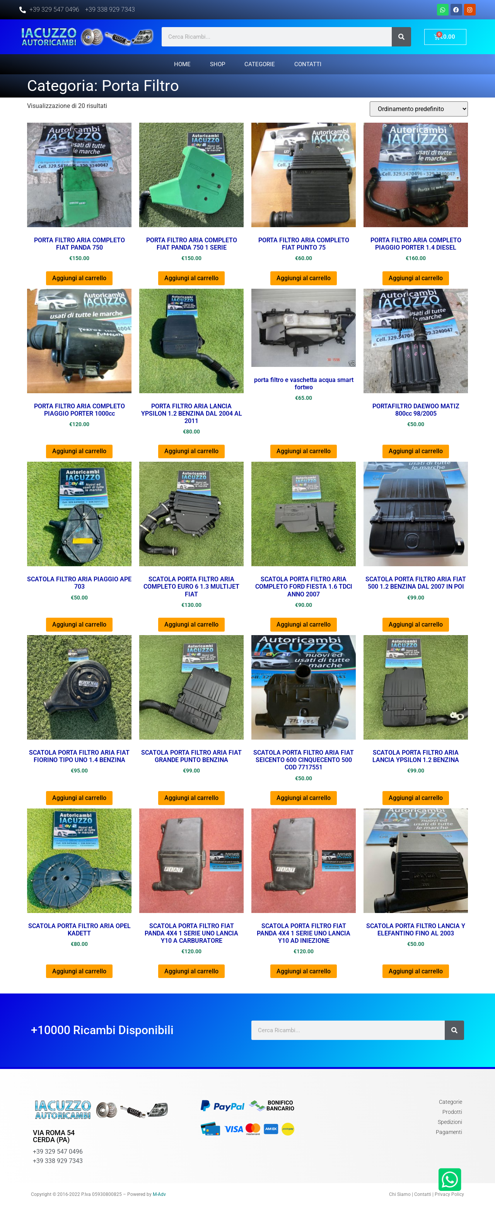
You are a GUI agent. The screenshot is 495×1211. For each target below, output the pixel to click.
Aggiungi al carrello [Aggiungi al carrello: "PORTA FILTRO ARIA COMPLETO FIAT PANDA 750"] (79, 278)
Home (182, 64)
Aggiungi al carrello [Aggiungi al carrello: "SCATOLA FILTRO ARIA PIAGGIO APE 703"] (79, 624)
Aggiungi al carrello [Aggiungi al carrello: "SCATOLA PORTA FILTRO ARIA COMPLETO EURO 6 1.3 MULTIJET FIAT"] (191, 624)
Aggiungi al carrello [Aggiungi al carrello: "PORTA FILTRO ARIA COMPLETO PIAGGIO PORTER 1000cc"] (79, 451)
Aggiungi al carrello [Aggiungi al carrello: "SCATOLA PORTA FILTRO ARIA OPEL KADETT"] (79, 971)
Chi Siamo (400, 1194)
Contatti (307, 64)
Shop (217, 64)
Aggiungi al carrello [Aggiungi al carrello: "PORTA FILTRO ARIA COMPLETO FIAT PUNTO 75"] (304, 278)
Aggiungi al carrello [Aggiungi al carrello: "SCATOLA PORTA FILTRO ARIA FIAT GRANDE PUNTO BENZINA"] (191, 798)
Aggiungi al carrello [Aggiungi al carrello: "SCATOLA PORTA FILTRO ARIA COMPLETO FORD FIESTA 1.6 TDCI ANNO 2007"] (304, 624)
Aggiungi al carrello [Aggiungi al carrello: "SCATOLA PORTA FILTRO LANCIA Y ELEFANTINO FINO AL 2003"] (416, 971)
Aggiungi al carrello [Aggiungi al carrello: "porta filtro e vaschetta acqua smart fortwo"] (304, 451)
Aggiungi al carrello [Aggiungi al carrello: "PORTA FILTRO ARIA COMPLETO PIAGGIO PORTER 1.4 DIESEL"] (416, 278)
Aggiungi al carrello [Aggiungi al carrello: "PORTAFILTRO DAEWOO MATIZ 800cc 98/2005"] (416, 451)
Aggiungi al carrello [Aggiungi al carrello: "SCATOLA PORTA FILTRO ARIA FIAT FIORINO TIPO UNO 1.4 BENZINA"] (79, 798)
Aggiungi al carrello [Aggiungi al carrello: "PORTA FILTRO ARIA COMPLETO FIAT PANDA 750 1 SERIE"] (191, 278)
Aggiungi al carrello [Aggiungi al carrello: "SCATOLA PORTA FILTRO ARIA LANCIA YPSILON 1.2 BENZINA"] (416, 798)
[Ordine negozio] (419, 108)
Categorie (259, 64)
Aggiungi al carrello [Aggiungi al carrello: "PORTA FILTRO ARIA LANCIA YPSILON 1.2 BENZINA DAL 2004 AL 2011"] (191, 451)
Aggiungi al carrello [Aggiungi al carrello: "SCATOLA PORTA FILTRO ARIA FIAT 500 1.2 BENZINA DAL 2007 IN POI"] (416, 624)
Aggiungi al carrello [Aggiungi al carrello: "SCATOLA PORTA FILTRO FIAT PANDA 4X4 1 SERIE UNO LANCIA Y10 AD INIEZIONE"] (304, 971)
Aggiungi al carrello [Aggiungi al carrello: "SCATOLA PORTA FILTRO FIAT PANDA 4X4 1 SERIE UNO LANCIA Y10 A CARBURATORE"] (191, 971)
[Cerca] (401, 36)
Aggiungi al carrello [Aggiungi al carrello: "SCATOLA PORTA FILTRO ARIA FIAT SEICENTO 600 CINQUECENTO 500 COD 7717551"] (304, 798)
